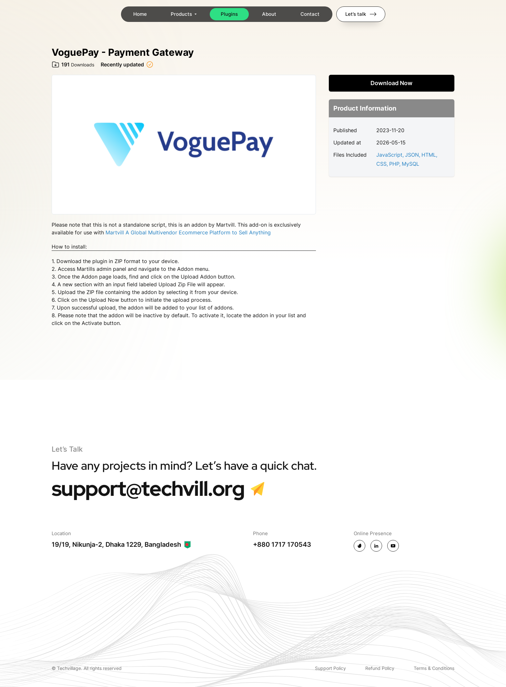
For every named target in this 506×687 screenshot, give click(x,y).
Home (140, 14)
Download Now (391, 83)
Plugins (229, 14)
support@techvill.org (148, 488)
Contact (310, 14)
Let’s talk (360, 14)
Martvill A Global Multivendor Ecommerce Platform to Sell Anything (188, 232)
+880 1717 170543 (282, 544)
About (269, 14)
